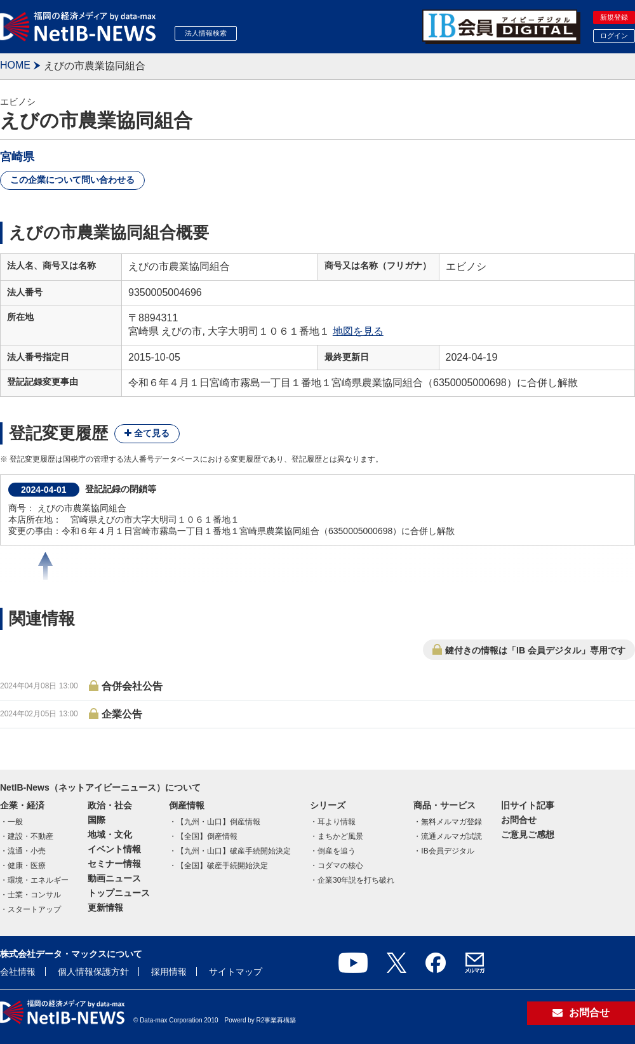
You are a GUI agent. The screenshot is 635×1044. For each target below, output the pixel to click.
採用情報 (169, 972)
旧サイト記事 (527, 805)
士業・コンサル (34, 894)
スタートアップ (34, 909)
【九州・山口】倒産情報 (218, 821)
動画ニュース (114, 878)
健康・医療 (27, 865)
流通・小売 (27, 851)
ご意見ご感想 (527, 834)
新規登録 (614, 17)
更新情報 (105, 907)
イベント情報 (114, 849)
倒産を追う (337, 851)
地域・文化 (110, 834)
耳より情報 (337, 821)
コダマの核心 (340, 865)
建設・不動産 (30, 836)
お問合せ (519, 820)
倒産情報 (186, 805)
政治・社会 (110, 805)
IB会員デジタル (447, 851)
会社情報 (18, 972)
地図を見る (358, 331)
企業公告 (122, 714)
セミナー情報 (114, 864)
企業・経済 (22, 805)
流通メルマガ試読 (451, 836)
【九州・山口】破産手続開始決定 (234, 851)
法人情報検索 (206, 33)
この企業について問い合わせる (72, 180)
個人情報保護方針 (93, 972)
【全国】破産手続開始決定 (222, 865)
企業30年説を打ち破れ (356, 880)
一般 (15, 821)
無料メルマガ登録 (451, 821)
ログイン (614, 35)
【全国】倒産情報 (207, 836)
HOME (15, 65)
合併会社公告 (132, 686)
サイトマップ (235, 972)
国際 (96, 820)
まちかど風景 (340, 836)
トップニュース (119, 893)
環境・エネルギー (38, 880)
